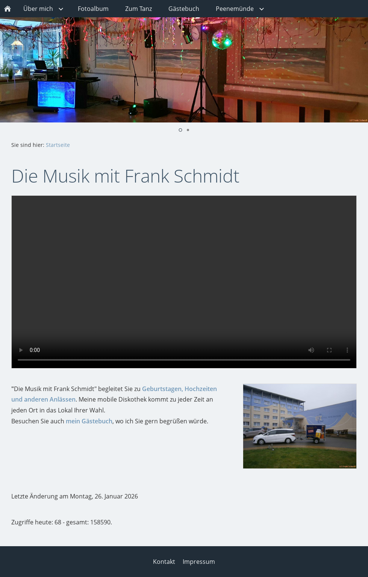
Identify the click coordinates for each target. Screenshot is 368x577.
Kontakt (164, 561)
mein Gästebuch (89, 421)
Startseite (58, 144)
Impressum (199, 561)
